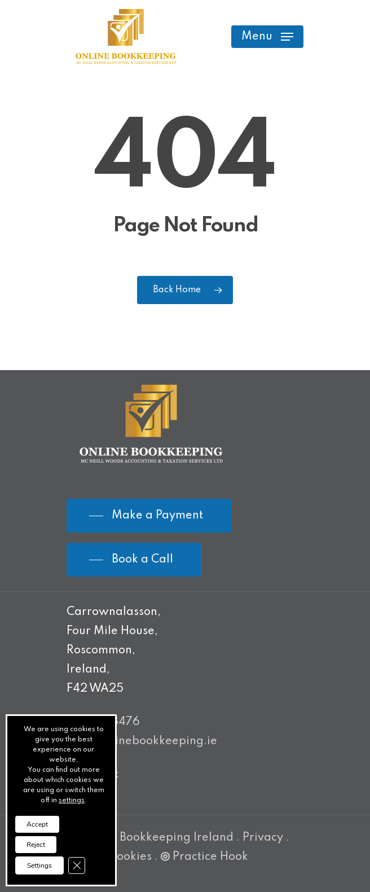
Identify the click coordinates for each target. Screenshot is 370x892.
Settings (39, 865)
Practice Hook (204, 857)
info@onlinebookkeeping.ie (142, 741)
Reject (36, 844)
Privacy (263, 837)
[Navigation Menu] (267, 36)
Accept (37, 824)
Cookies (130, 857)
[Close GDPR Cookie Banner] (76, 865)
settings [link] (72, 800)
